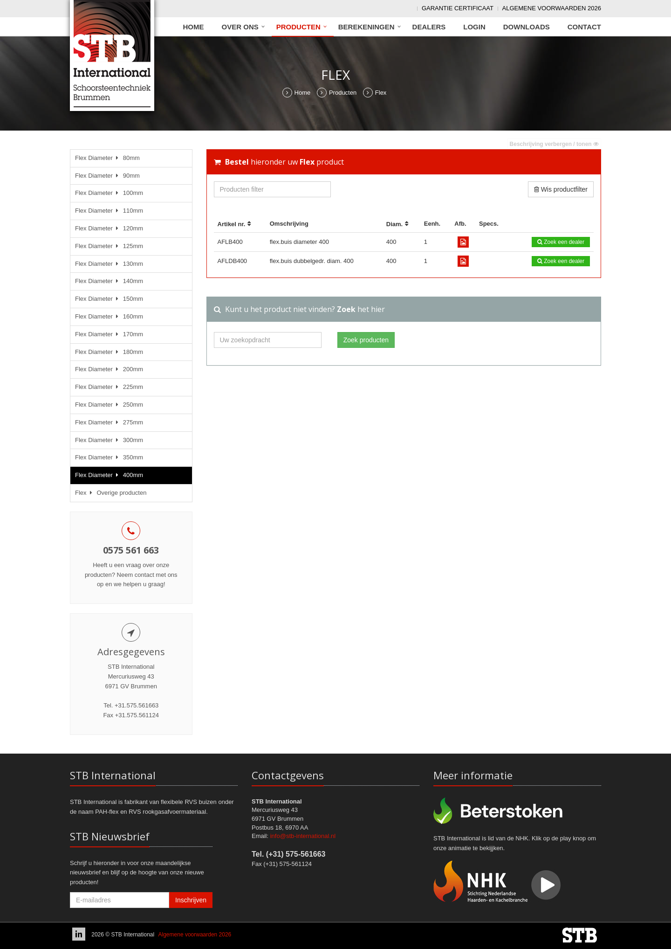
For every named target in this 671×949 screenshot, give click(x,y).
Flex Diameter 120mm (109, 228)
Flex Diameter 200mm (109, 369)
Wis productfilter (561, 189)
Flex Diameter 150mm (109, 298)
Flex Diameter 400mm (109, 474)
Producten (298, 27)
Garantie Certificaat (457, 8)
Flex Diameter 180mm (109, 351)
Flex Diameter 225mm (109, 386)
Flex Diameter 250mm (109, 404)
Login (474, 27)
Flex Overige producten (110, 492)
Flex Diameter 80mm (107, 157)
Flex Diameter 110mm (109, 210)
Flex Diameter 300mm (109, 439)
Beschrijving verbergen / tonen (554, 144)
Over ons (240, 27)
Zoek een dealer (560, 242)
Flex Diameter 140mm (109, 280)
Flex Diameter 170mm (109, 334)
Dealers (429, 27)
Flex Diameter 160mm (109, 316)
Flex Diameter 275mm (109, 422)
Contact (584, 27)
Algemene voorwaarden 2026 (551, 8)
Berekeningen (366, 27)
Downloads (526, 27)
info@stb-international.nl (303, 835)
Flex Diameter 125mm (109, 245)
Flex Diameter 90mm (107, 175)
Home (193, 27)
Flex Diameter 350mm (109, 457)
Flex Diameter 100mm (109, 192)
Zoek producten (366, 340)
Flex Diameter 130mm (109, 263)
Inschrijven (190, 900)
